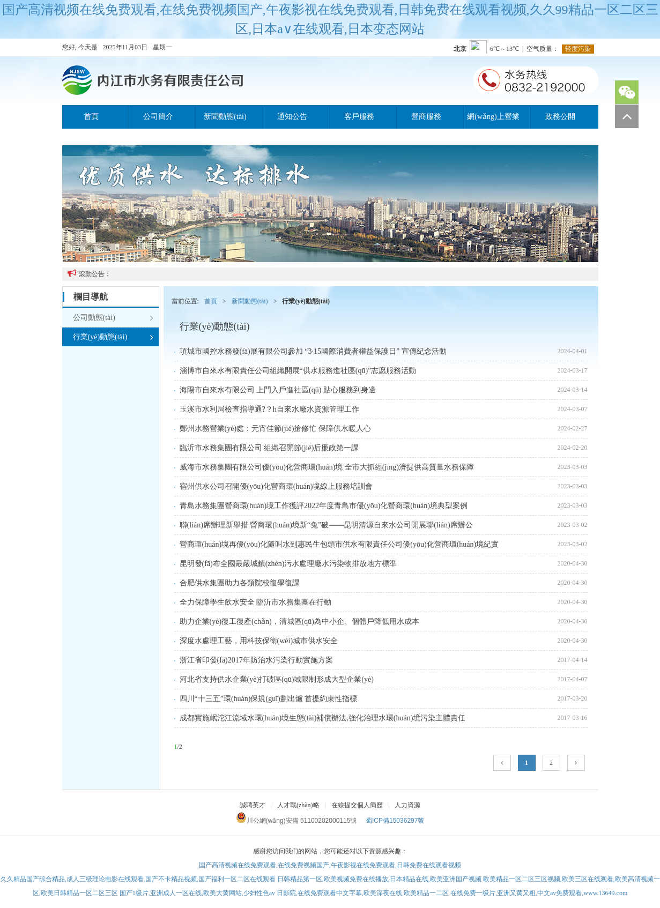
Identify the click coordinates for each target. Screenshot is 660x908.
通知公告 (292, 117)
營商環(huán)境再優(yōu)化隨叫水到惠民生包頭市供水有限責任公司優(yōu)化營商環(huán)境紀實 (339, 544)
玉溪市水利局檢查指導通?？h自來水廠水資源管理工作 (269, 409)
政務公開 (560, 117)
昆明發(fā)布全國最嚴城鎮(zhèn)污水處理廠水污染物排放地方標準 (288, 564)
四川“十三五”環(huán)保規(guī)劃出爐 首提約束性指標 (269, 699)
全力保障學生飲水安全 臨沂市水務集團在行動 (256, 602)
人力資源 (407, 805)
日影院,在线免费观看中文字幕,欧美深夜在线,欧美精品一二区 (363, 893)
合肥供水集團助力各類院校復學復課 (240, 583)
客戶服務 (359, 117)
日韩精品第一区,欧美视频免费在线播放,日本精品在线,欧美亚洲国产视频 (379, 879)
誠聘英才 (252, 805)
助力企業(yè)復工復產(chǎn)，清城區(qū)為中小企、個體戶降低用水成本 (299, 621)
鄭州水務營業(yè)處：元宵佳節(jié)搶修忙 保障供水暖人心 (275, 429)
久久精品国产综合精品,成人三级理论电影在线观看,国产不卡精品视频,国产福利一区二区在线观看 (138, 879)
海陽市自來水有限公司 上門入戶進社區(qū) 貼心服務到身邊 (278, 390)
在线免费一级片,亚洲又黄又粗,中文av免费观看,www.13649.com (538, 893)
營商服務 (426, 117)
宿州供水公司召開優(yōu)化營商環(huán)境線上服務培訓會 (276, 486)
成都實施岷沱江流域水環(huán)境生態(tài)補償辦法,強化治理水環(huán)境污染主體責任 (323, 718)
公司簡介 (158, 117)
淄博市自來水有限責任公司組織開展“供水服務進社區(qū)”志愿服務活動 (298, 371)
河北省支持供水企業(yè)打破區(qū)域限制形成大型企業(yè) (277, 679)
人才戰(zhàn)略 (298, 805)
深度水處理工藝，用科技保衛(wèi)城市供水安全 (259, 641)
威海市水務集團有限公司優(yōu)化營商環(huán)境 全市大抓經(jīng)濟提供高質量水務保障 (327, 467)
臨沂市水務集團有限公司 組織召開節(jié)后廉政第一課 (269, 448)
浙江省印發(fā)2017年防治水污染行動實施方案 (256, 660)
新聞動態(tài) (225, 117)
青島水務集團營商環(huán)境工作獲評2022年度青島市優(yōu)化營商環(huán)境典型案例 (324, 506)
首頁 (91, 117)
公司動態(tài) (113, 318)
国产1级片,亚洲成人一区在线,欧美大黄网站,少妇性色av (197, 893)
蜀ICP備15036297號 (395, 820)
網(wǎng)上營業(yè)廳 (493, 121)
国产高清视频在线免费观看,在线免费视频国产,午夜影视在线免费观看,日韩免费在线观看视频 (330, 865)
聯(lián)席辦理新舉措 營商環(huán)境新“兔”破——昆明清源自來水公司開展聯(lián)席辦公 (326, 525)
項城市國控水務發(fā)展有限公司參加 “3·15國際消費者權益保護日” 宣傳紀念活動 (313, 351)
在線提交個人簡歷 (357, 805)
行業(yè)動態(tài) (113, 337)
